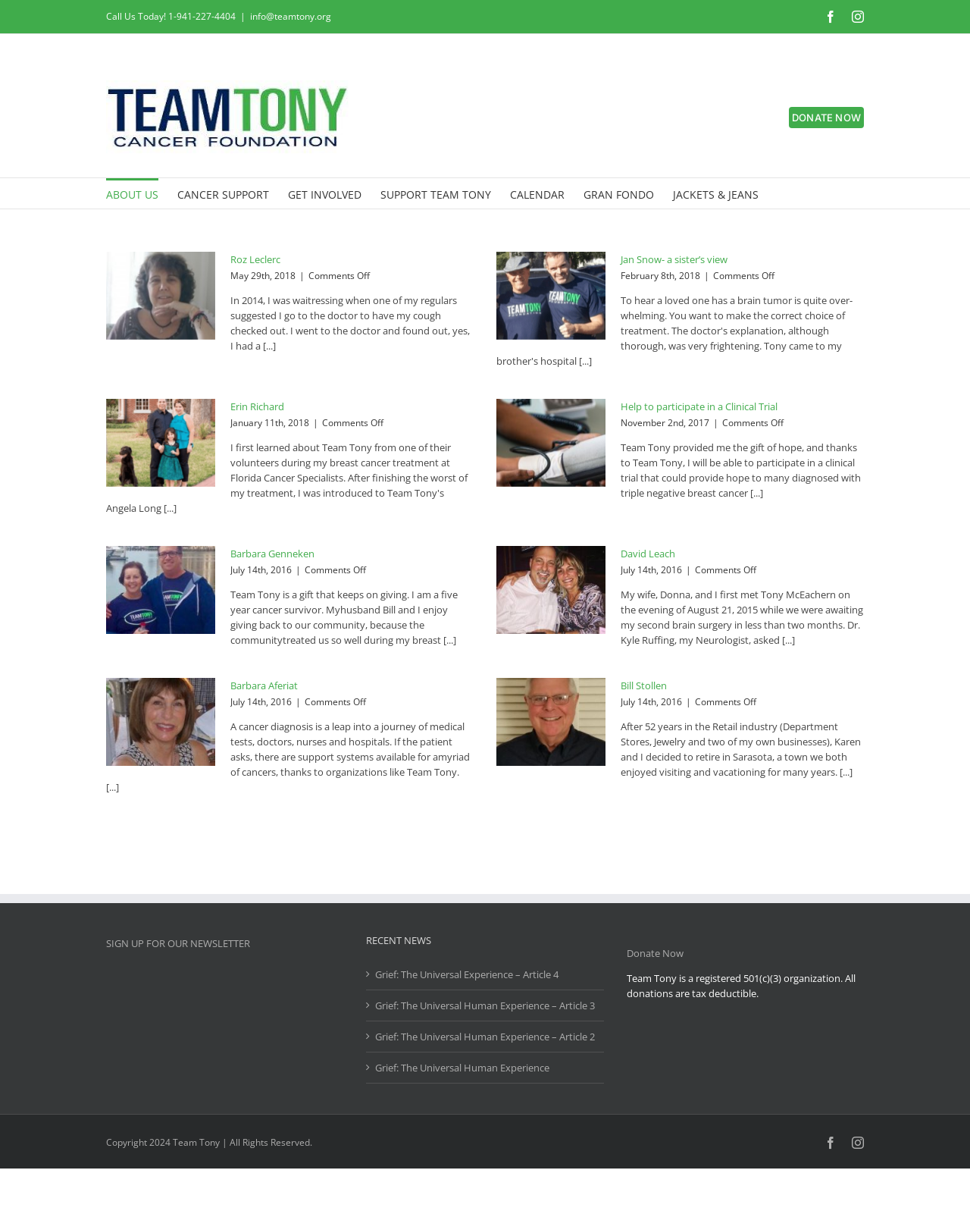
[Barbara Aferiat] (160, 722)
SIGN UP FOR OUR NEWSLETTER (178, 943)
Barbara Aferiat (264, 685)
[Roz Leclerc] (160, 296)
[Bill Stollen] (550, 722)
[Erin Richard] (160, 443)
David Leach (648, 553)
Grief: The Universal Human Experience (462, 1067)
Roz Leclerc (255, 259)
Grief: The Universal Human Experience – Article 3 (485, 1005)
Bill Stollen (644, 685)
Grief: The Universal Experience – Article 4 (467, 974)
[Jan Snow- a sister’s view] (550, 296)
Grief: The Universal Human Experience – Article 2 (485, 1036)
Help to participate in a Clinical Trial (699, 406)
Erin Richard (257, 406)
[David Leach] (550, 590)
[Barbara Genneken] (160, 590)
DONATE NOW (826, 117)
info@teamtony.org (290, 16)
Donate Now (655, 953)
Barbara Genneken (272, 553)
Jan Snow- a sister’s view (674, 259)
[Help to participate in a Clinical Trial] (550, 443)
